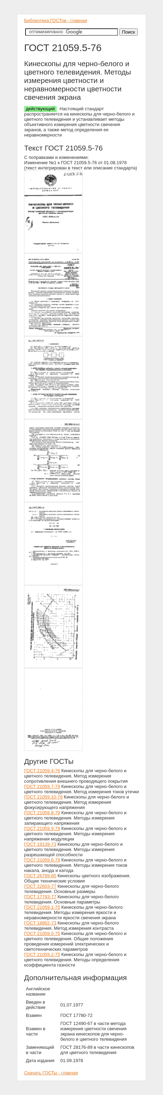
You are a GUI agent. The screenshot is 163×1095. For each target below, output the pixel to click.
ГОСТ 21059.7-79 (42, 786)
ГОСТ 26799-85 (40, 875)
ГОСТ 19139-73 (40, 844)
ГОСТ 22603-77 (40, 886)
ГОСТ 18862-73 (40, 923)
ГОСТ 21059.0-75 (42, 933)
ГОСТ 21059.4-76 (42, 770)
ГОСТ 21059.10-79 (43, 797)
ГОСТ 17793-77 (40, 896)
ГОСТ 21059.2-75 (42, 954)
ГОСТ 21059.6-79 (42, 860)
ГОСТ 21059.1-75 (42, 907)
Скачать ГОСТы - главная (51, 1072)
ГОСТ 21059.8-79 (42, 812)
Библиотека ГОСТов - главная (55, 20)
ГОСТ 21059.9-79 (42, 828)
